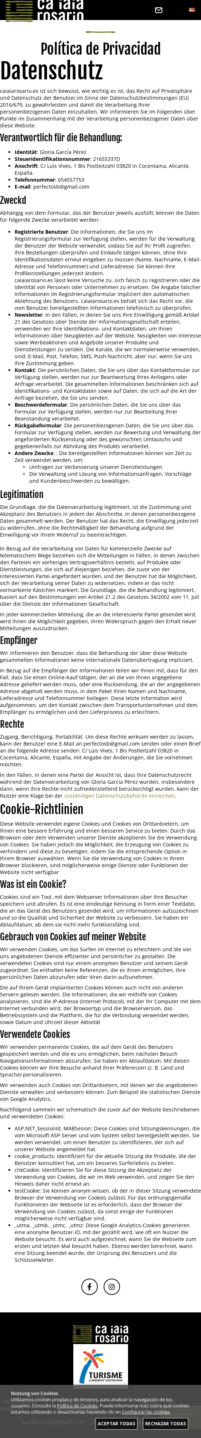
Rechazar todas (165, 1424)
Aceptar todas (116, 1424)
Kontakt (158, 10)
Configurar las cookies (146, 1412)
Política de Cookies (77, 1406)
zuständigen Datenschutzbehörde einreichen (119, 795)
